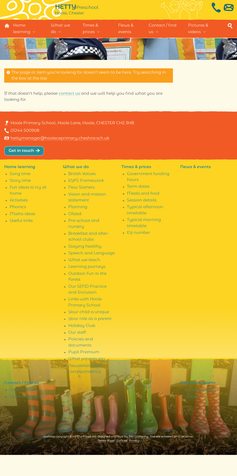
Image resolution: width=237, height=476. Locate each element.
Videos (192, 417)
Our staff (77, 353)
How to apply (24, 411)
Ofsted (74, 235)
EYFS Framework (86, 202)
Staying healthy (84, 267)
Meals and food (143, 214)
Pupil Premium (83, 373)
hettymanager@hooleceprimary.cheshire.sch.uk (60, 149)
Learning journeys (86, 288)
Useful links (21, 242)
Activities (19, 221)
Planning (77, 228)
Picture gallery (201, 411)
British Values (82, 195)
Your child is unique (88, 333)
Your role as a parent (90, 340)
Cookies (122, 461)
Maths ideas (22, 235)
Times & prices (90, 33)
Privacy (134, 461)
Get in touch (21, 161)
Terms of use (106, 461)
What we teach (84, 281)
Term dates (138, 208)
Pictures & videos (198, 33)
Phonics (18, 228)
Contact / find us (162, 33)
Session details (141, 221)
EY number (138, 254)
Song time (20, 195)
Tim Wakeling (138, 457)
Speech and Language (91, 274)
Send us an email (27, 417)
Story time (20, 202)
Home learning (21, 33)
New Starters (81, 208)
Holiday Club (81, 347)
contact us (69, 98)
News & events (125, 33)
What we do (60, 33)
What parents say (86, 380)
